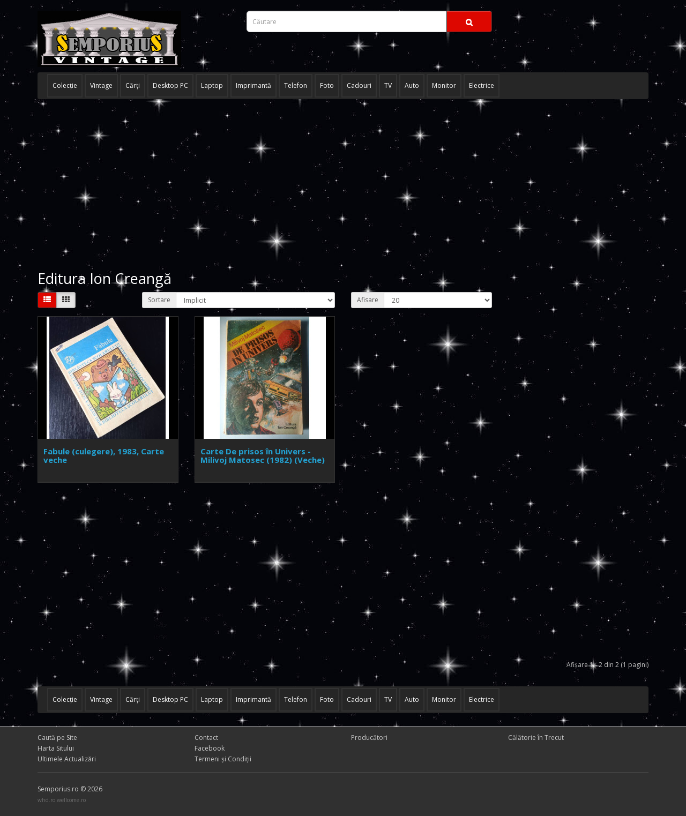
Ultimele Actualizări (67, 758)
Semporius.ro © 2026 (70, 788)
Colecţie (65, 85)
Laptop (212, 85)
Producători (369, 737)
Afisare (367, 299)
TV (388, 85)
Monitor (444, 85)
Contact (206, 737)
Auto (412, 85)
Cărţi (132, 85)
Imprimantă (253, 85)
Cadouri (359, 85)
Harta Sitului (56, 748)
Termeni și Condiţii (223, 758)
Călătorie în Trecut (536, 737)
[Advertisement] (343, 185)
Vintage (101, 85)
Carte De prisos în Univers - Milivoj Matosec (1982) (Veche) (262, 456)
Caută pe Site (57, 737)
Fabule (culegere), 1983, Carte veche (103, 456)
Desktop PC (170, 85)
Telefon (295, 85)
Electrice (481, 85)
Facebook (210, 748)
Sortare (159, 299)
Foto (327, 85)
